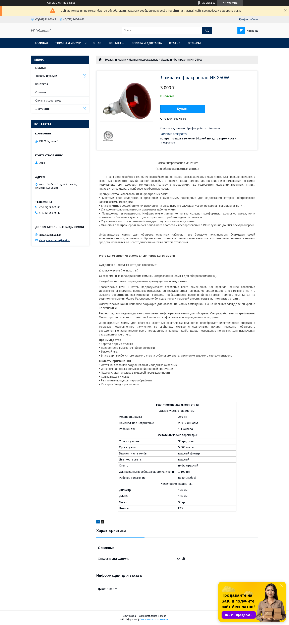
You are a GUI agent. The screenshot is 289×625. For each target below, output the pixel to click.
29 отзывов (208, 2)
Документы (42, 108)
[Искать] (207, 30)
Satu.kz (162, 616)
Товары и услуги (68, 43)
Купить (182, 109)
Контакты (116, 43)
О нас (97, 43)
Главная (41, 43)
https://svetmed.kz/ (50, 234)
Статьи (174, 43)
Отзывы (194, 43)
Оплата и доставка (146, 43)
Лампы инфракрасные (143, 59)
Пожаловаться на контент (154, 619)
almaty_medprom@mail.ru (54, 240)
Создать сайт (54, 2)
